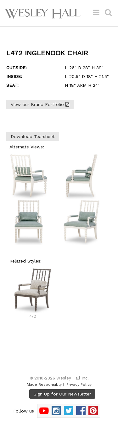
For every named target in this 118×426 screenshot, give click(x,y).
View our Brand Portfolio (40, 104)
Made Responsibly (44, 384)
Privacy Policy (79, 384)
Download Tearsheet (33, 136)
